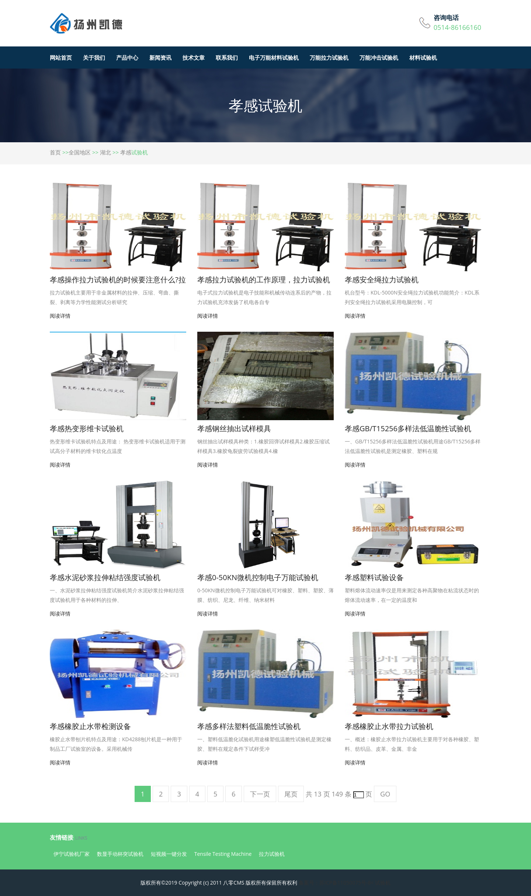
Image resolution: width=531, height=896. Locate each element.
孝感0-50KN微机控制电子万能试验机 (257, 577)
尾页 (291, 793)
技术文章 (194, 57)
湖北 (105, 152)
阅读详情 (60, 315)
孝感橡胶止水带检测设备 (90, 726)
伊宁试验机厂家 (71, 853)
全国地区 (80, 152)
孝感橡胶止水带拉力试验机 (389, 726)
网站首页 (61, 57)
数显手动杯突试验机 (120, 853)
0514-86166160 (457, 27)
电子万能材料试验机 (274, 57)
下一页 (260, 793)
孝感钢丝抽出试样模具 (234, 428)
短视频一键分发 (169, 853)
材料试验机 (423, 57)
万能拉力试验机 (329, 57)
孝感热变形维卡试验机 (87, 428)
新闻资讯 (160, 57)
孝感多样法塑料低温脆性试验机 (249, 726)
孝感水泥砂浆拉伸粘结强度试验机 (105, 577)
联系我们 (227, 57)
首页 (55, 152)
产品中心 (127, 57)
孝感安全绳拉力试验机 (382, 280)
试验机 (383, 882)
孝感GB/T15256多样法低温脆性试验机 (408, 428)
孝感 (125, 152)
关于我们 (94, 57)
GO (385, 793)
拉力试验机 (272, 853)
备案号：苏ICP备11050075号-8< (336, 882)
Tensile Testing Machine (223, 853)
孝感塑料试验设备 (374, 577)
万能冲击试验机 (379, 57)
